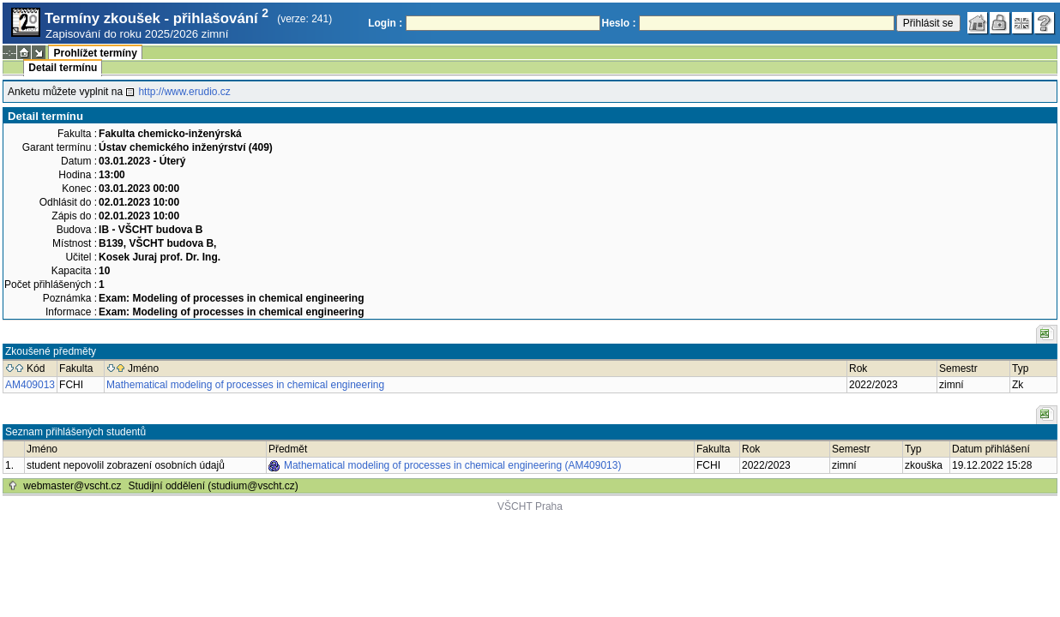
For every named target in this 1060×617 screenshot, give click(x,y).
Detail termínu (62, 68)
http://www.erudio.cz (184, 92)
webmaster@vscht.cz (72, 486)
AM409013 (30, 385)
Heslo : (619, 23)
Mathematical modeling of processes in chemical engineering (245, 385)
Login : (385, 23)
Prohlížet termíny (94, 53)
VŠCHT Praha (530, 506)
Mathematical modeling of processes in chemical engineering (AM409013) (453, 465)
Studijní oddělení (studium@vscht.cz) (213, 486)
